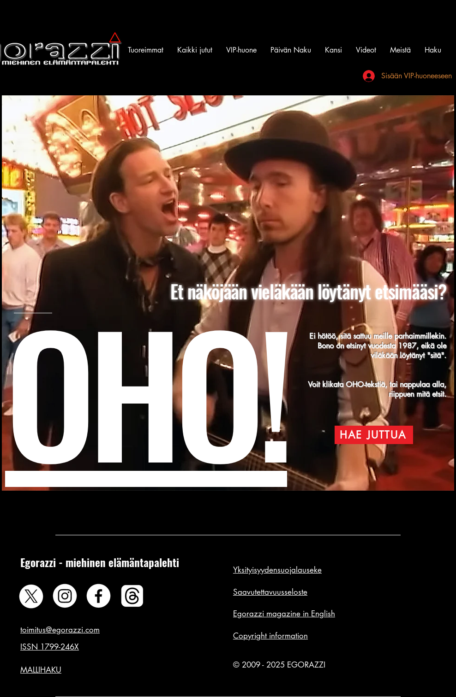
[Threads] (132, 595)
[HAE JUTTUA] (374, 435)
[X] (31, 595)
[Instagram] (64, 595)
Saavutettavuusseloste (270, 592)
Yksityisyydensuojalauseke (277, 570)
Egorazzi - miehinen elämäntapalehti (99, 562)
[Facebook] (98, 595)
